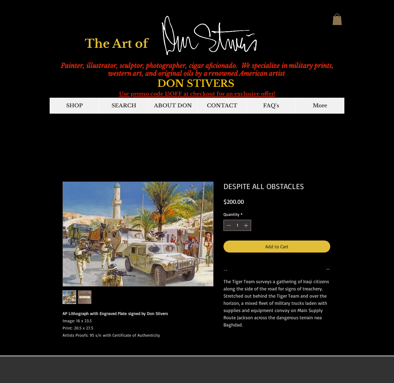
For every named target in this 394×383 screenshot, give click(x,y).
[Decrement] (228, 225)
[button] (337, 19)
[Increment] (246, 225)
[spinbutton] (237, 225)
